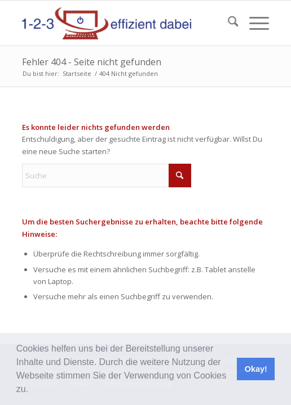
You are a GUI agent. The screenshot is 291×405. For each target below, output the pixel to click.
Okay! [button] (256, 369)
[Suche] (228, 23)
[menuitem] (228, 23)
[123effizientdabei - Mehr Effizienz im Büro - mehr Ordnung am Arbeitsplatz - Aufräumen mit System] (121, 23)
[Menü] (253, 23)
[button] (32, 390)
